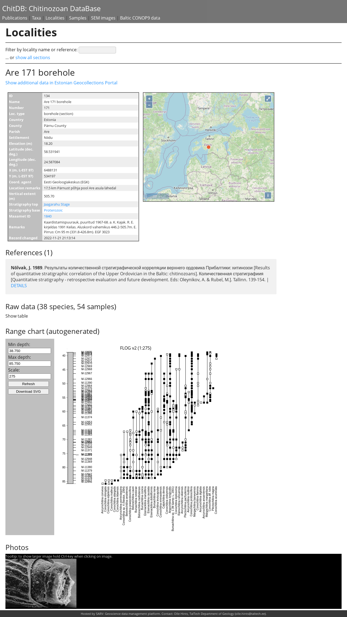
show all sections (32, 57)
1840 (48, 216)
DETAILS (19, 286)
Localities (55, 18)
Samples (77, 18)
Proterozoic (53, 210)
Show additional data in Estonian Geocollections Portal (61, 83)
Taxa (36, 18)
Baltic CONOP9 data (140, 18)
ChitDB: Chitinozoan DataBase (51, 8)
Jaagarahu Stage (57, 204)
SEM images (103, 18)
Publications (14, 18)
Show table (16, 316)
